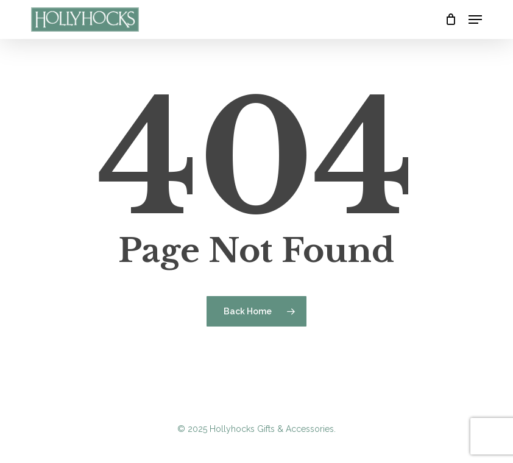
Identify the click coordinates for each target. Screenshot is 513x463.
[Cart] (450, 19)
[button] (475, 19)
